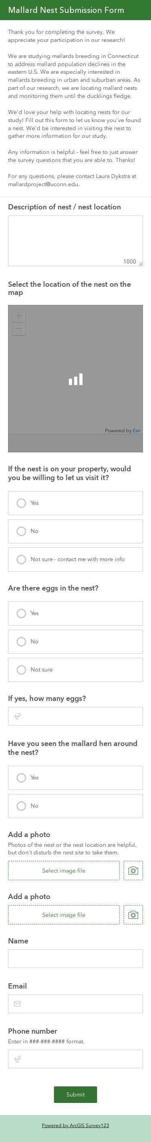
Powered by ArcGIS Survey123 (75, 1125)
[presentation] (75, 503)
